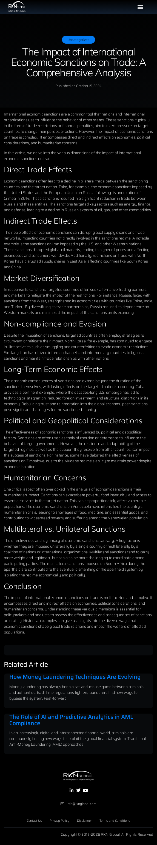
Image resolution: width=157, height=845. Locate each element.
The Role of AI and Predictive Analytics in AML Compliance (71, 720)
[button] (140, 7)
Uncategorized (78, 39)
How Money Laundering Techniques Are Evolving (75, 676)
